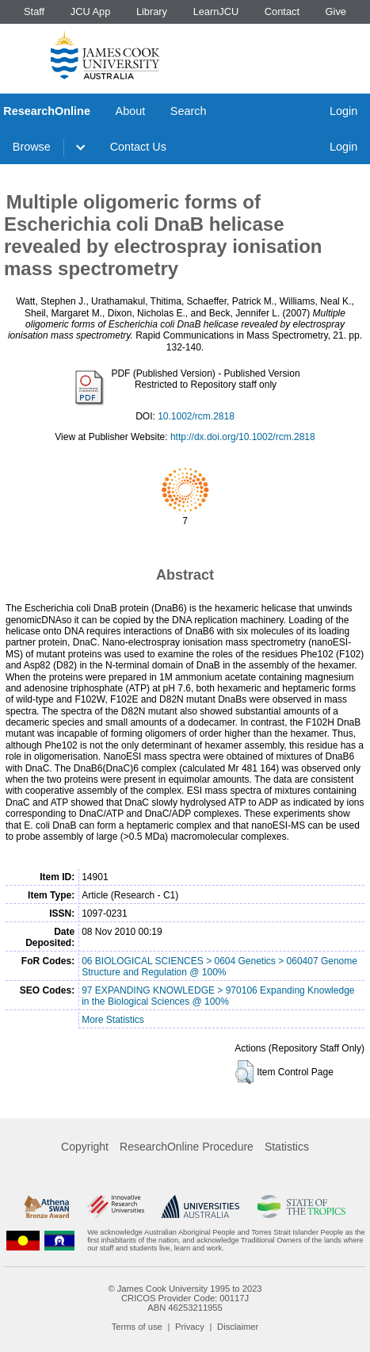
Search (188, 111)
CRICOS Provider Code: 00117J (185, 1298)
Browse (32, 146)
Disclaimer (237, 1326)
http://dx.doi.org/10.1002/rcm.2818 (242, 436)
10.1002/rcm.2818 (196, 416)
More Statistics (113, 1019)
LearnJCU (216, 11)
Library (151, 11)
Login (343, 111)
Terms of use (137, 1326)
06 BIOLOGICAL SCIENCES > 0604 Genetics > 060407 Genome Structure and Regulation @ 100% (219, 967)
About (131, 111)
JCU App (91, 11)
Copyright (85, 1146)
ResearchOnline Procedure (187, 1146)
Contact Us (138, 146)
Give (336, 11)
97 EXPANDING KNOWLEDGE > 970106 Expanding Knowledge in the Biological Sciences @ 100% (218, 996)
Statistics (287, 1146)
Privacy (189, 1326)
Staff (34, 11)
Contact (282, 11)
